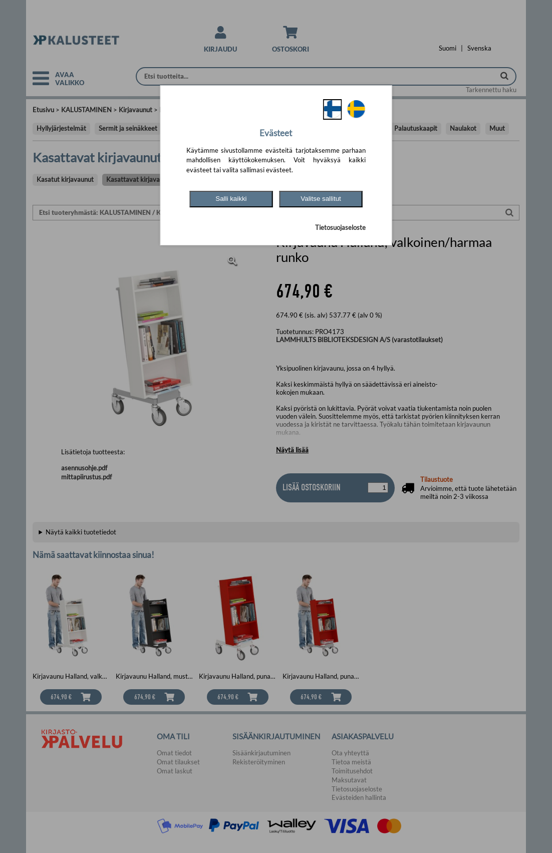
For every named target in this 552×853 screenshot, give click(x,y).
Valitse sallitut (321, 198)
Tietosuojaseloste (340, 227)
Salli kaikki (230, 198)
